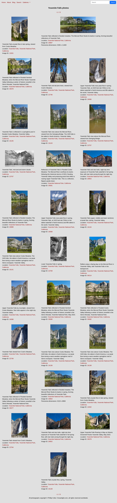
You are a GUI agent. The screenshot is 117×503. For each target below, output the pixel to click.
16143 (50, 143)
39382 (89, 319)
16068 (50, 231)
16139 (50, 489)
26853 (89, 179)
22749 (11, 358)
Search (19, 2)
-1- (57, 12)
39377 (11, 408)
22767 (11, 176)
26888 (11, 227)
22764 (11, 447)
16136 (50, 365)
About (9, 2)
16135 (11, 141)
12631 (11, 53)
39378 (11, 89)
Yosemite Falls (14, 49)
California (5, 51)
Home (4, 2)
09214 (89, 275)
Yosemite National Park (27, 49)
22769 (50, 271)
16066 (89, 99)
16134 (89, 227)
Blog (13, 2)
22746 (50, 95)
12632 (89, 407)
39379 (89, 439)
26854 (50, 399)
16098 (11, 319)
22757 (89, 145)
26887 (50, 43)
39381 (50, 185)
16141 (11, 269)
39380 (50, 319)
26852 (50, 441)
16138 (89, 365)
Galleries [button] (26, 2)
